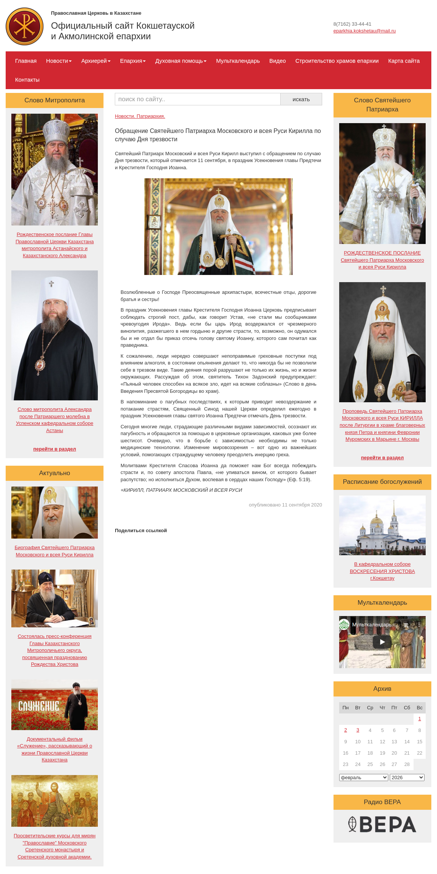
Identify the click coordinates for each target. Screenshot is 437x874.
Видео (277, 60)
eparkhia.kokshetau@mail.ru (365, 31)
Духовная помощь (181, 60)
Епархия (133, 60)
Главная (26, 60)
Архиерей (95, 60)
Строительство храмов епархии (337, 60)
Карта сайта (404, 60)
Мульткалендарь (238, 60)
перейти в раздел (54, 449)
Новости (59, 60)
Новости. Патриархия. (140, 116)
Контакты (27, 79)
